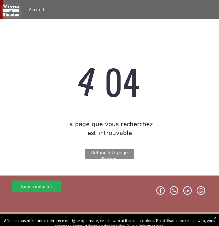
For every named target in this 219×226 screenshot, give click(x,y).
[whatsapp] (201, 191)
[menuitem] (36, 9)
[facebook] (160, 191)
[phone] (174, 191)
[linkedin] (187, 191)
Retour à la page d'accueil (109, 154)
